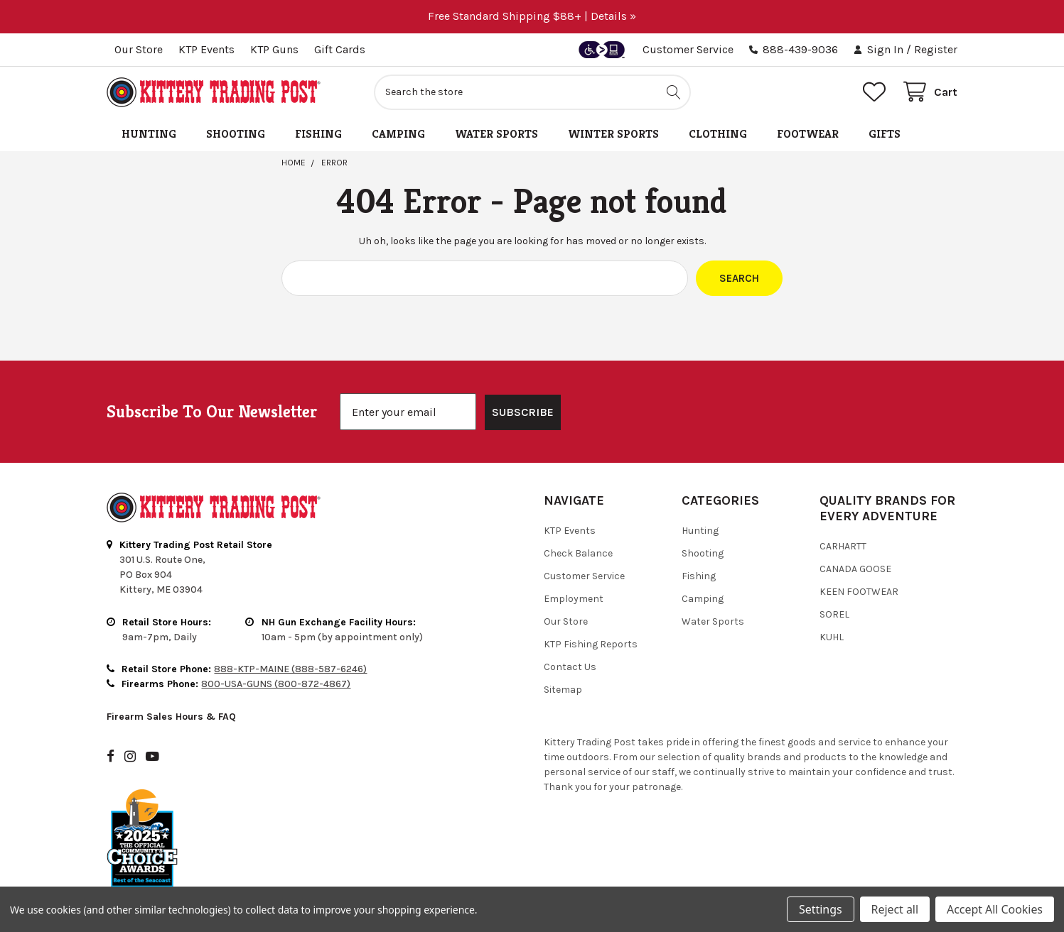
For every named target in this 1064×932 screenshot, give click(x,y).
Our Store (138, 49)
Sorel (834, 577)
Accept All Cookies (995, 909)
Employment (573, 562)
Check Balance (578, 516)
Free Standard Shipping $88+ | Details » (532, 16)
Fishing (318, 133)
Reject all (894, 909)
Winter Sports (613, 133)
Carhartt (843, 509)
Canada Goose (855, 532)
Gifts (885, 133)
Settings (820, 909)
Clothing (718, 133)
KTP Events (206, 49)
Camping (398, 133)
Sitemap (563, 653)
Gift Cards (339, 49)
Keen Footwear (859, 555)
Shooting (235, 133)
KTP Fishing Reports (591, 607)
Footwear (808, 133)
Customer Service (688, 49)
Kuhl (832, 600)
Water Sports (496, 133)
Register (935, 49)
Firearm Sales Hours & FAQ (171, 680)
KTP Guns (274, 49)
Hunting (149, 133)
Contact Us (570, 630)
